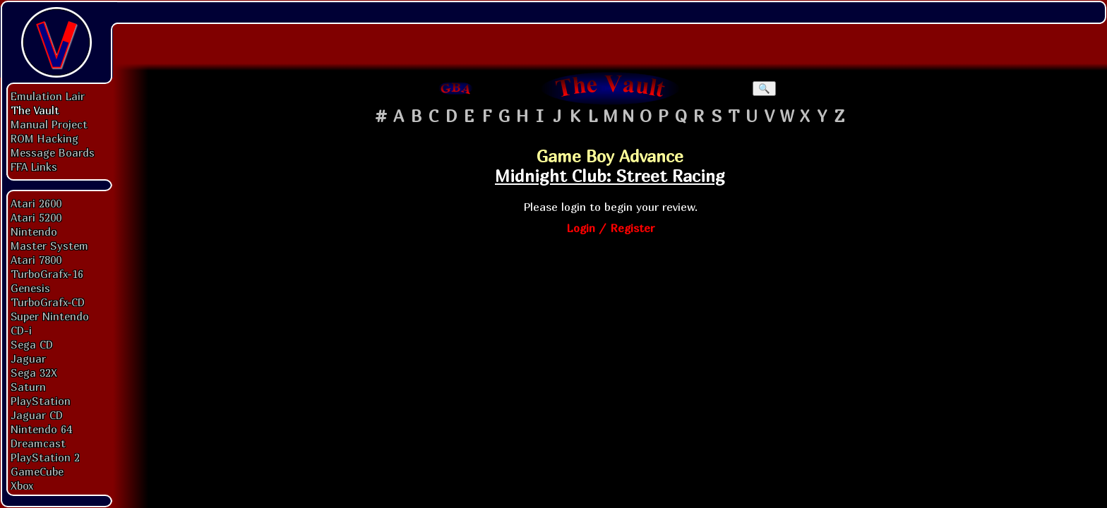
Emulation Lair (48, 96)
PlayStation (41, 400)
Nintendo (34, 231)
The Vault (35, 110)
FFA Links (34, 166)
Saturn (28, 386)
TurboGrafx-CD (48, 302)
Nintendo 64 (41, 429)
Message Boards (53, 152)
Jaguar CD (37, 415)
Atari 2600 (36, 203)
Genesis (30, 288)
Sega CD (32, 344)
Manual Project (49, 124)
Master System (49, 245)
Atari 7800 (36, 259)
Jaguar (28, 358)
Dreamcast (38, 443)
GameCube (37, 471)
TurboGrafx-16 (47, 273)
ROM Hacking (44, 138)
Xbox (22, 485)
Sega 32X (34, 372)
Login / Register (610, 228)
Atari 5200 (36, 217)
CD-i (21, 330)
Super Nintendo (50, 316)
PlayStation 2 (45, 457)
